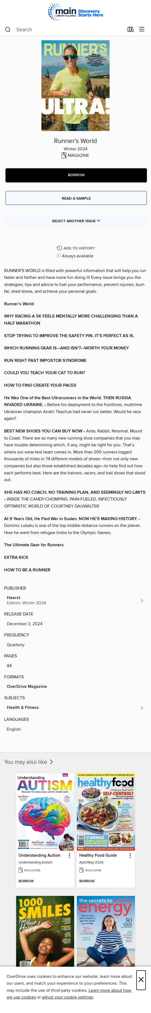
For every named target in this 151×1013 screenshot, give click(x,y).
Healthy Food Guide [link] (98, 855)
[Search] (7, 29)
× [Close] (141, 980)
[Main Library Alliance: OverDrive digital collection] (75, 11)
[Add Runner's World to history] (76, 248)
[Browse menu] (142, 29)
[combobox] (64, 29)
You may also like (29, 762)
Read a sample (76, 198)
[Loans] (131, 30)
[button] (76, 175)
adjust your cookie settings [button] (67, 997)
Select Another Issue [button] (76, 221)
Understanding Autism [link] (39, 855)
